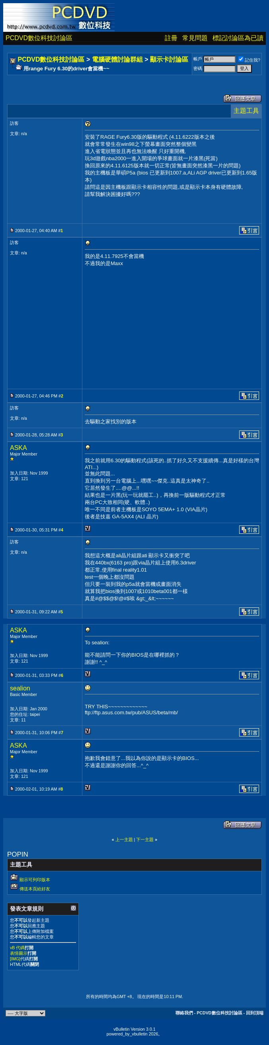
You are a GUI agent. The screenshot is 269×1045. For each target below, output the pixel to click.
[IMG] (15, 958)
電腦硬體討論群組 (117, 59)
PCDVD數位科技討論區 (39, 38)
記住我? (249, 60)
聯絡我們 (184, 1012)
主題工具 (246, 110)
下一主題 (145, 839)
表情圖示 (18, 953)
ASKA (18, 447)
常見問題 (195, 38)
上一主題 (124, 839)
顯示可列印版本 (34, 879)
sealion (20, 688)
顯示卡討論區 (169, 59)
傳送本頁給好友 (34, 888)
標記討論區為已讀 (237, 38)
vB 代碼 (17, 947)
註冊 (171, 38)
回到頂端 (254, 1012)
